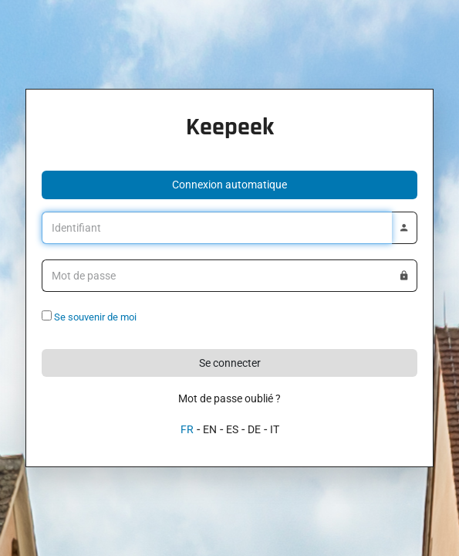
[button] (229, 185)
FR (187, 429)
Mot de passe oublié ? (229, 398)
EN (210, 429)
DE (254, 429)
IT (274, 429)
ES (232, 429)
